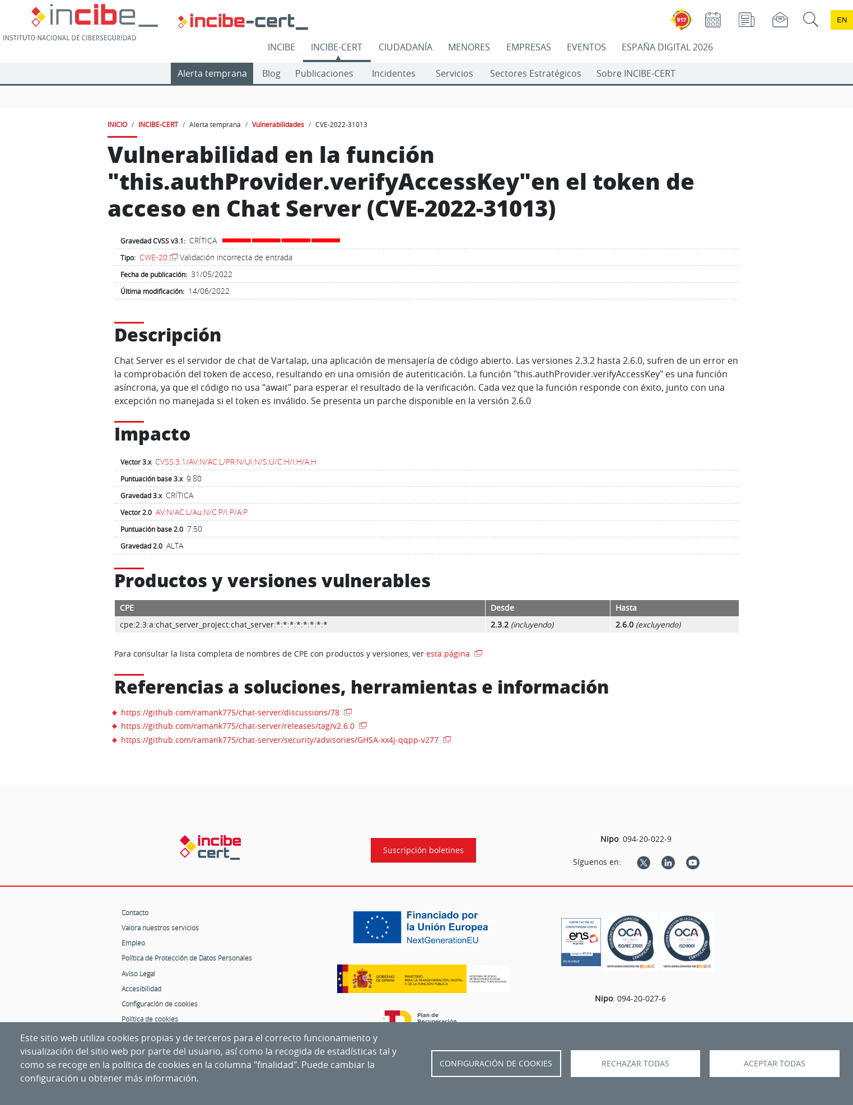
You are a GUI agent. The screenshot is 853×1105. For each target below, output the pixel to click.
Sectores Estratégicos (535, 73)
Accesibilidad (141, 988)
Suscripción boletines (423, 850)
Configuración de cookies (160, 1003)
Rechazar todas (635, 1064)
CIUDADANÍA (405, 47)
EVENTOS (586, 47)
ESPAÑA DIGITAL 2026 (667, 47)
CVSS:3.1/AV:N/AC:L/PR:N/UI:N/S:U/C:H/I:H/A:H (235, 461)
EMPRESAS (528, 47)
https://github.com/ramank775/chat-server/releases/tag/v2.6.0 (239, 725)
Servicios (454, 73)
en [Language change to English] (842, 20)
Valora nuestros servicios (160, 927)
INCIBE (281, 47)
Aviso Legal (138, 973)
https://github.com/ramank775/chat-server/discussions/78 (231, 712)
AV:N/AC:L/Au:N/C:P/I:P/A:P (202, 512)
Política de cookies (150, 1018)
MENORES (469, 47)
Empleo (133, 942)
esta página (449, 653)
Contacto (135, 912)
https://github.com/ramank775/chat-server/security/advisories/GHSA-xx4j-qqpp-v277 (281, 739)
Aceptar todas (774, 1064)
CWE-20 (153, 257)
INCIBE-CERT (336, 47)
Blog (271, 73)
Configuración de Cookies (496, 1064)
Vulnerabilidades (278, 124)
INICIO (117, 124)
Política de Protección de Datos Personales (187, 957)
